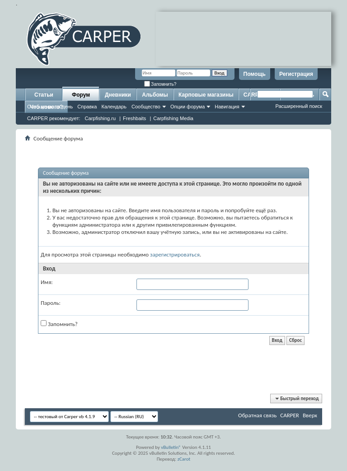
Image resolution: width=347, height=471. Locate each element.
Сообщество (145, 106)
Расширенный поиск (298, 106)
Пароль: (51, 302)
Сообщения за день (50, 106)
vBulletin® (171, 447)
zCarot (184, 459)
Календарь (114, 106)
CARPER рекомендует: (53, 118)
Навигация (227, 106)
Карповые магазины (206, 95)
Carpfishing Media (173, 118)
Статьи (43, 95)
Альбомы (155, 95)
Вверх (310, 415)
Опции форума (187, 106)
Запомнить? (160, 84)
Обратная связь (257, 415)
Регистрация (296, 74)
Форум (81, 95)
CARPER (289, 415)
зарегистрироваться (175, 254)
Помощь (255, 74)
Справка (87, 106)
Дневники (118, 95)
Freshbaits (134, 118)
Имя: (47, 282)
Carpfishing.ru (100, 118)
